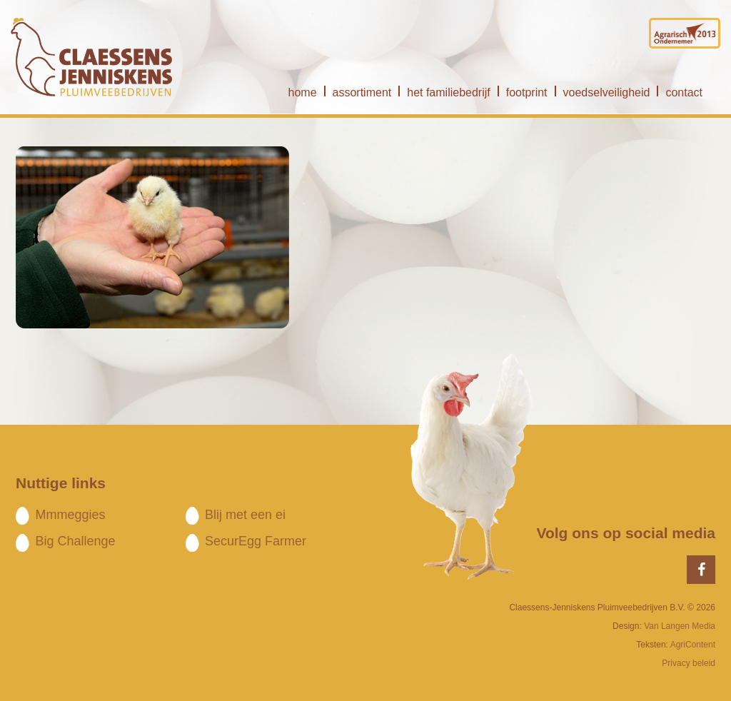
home (302, 92)
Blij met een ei (245, 515)
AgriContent (692, 645)
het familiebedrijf (448, 92)
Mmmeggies (70, 515)
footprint (527, 92)
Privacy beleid (688, 663)
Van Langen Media (679, 626)
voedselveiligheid (606, 92)
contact (683, 92)
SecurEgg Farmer (255, 541)
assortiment (362, 92)
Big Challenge (75, 541)
